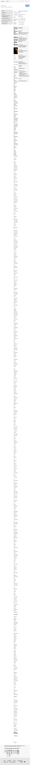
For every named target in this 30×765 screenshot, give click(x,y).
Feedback (9, 760)
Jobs (4, 760)
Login (2, 1)
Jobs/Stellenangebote (11, 18)
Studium (8, 748)
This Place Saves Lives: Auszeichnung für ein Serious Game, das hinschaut (22, 40)
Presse (14, 760)
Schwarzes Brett (11, 22)
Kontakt (10, 750)
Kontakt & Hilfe (11, 23)
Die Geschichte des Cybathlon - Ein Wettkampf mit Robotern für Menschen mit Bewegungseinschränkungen (23, 73)
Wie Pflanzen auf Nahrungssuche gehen (22, 63)
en (23, 1)
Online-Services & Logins (11, 20)
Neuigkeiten (11, 12)
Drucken (15, 742)
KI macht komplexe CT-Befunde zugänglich (22, 46)
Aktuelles (6, 748)
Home (3, 10)
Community (16, 748)
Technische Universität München (27, 5)
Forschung (12, 748)
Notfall (18, 750)
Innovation (14, 748)
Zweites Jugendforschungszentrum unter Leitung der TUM (23, 32)
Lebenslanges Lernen (10, 749)
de (21, 1)
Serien (6, 750)
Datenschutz (20, 760)
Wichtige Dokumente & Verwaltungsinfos (11, 15)
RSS (20, 66)
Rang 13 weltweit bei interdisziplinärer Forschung (22, 57)
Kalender (11, 14)
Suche (27, 1)
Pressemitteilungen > (17, 13)
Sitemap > (15, 11)
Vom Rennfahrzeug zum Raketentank (22, 51)
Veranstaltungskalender (22, 80)
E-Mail (15, 725)
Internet (15, 726)
